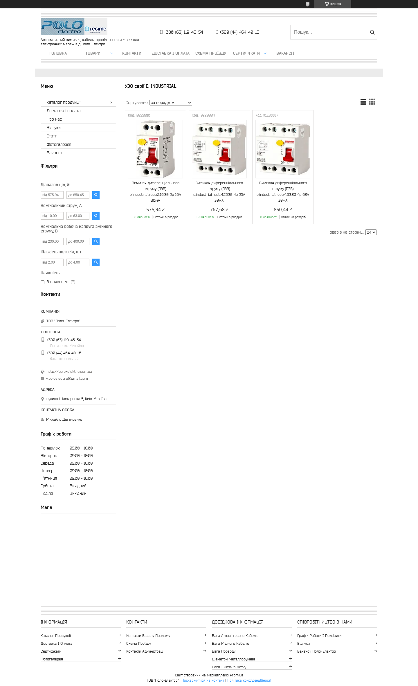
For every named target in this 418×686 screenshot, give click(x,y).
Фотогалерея (59, 144)
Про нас (54, 119)
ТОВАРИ (92, 53)
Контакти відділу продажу (148, 635)
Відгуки (54, 127)
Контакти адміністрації (145, 651)
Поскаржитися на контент (203, 680)
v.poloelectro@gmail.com (67, 378)
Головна (58, 53)
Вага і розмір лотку (229, 667)
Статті (52, 136)
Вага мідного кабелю (230, 643)
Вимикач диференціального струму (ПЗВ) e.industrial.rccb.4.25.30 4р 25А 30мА (219, 192)
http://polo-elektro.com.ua (69, 371)
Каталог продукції (63, 102)
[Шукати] (372, 32)
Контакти (131, 53)
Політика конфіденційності (249, 680)
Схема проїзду (210, 53)
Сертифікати (246, 53)
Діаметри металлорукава (233, 659)
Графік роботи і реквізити (319, 635)
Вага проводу (223, 651)
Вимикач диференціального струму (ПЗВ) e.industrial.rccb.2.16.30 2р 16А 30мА (155, 192)
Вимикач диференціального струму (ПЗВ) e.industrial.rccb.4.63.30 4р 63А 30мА (283, 192)
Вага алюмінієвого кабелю (235, 635)
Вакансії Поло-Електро (316, 651)
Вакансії (285, 53)
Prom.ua (236, 675)
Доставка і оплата (171, 53)
